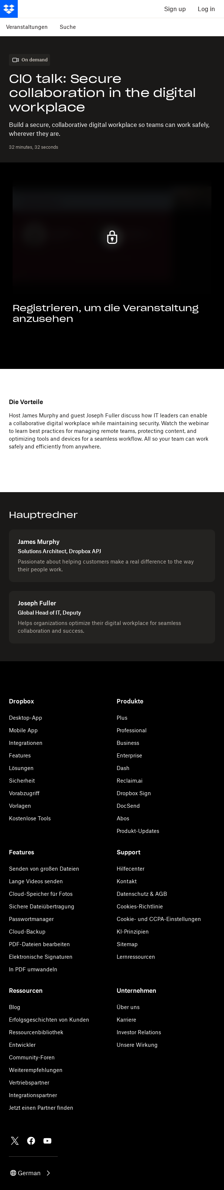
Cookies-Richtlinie (140, 906)
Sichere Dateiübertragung (41, 906)
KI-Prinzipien (133, 931)
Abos (123, 818)
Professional (132, 730)
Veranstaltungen (27, 27)
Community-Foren (32, 1057)
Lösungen (21, 768)
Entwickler (22, 1045)
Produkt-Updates (138, 831)
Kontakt (127, 881)
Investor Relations (139, 1032)
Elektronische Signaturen (41, 957)
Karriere (126, 1019)
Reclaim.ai (130, 780)
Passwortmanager (31, 919)
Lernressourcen (136, 957)
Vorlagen (20, 806)
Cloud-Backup (27, 931)
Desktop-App (25, 718)
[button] (31, 1173)
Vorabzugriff (24, 793)
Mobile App (23, 730)
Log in (206, 9)
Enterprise (129, 755)
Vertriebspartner (29, 1082)
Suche (68, 27)
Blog (14, 1007)
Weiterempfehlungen (36, 1070)
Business (128, 743)
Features (20, 755)
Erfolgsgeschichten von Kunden (49, 1019)
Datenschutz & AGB (142, 894)
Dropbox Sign (134, 793)
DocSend (128, 806)
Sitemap (127, 944)
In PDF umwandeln (33, 969)
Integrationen (26, 743)
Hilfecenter (130, 868)
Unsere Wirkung (137, 1045)
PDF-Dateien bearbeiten (39, 944)
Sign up (175, 9)
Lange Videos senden (36, 881)
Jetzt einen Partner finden (41, 1108)
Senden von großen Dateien (44, 868)
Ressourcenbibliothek (36, 1032)
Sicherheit (22, 780)
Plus (122, 718)
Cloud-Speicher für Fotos (41, 894)
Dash (123, 768)
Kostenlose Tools (30, 818)
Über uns (128, 1007)
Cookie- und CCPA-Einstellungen (159, 919)
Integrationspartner (33, 1095)
